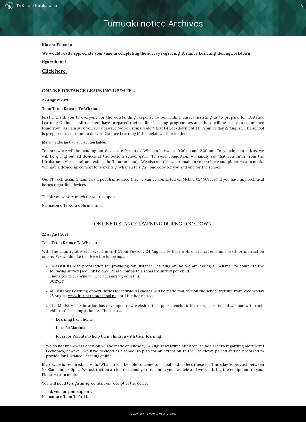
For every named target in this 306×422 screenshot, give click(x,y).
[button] (301, 5)
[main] (153, 23)
